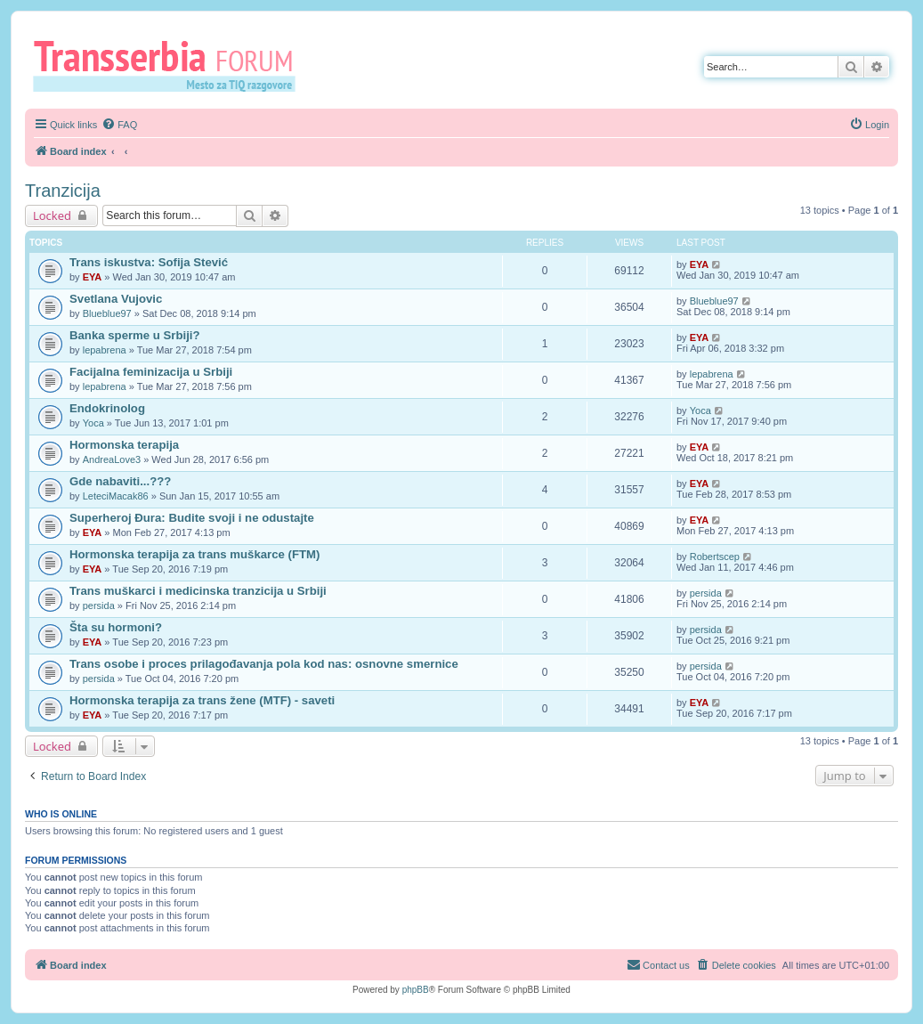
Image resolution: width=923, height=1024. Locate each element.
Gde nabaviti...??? (120, 481)
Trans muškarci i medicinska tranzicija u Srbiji (198, 590)
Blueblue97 (107, 313)
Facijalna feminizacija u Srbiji (150, 371)
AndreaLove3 (112, 459)
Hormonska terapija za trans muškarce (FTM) (194, 554)
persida (99, 605)
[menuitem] (119, 124)
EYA (92, 277)
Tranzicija (63, 190)
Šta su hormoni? (115, 627)
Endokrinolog (107, 408)
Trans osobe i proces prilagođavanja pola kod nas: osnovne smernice (263, 663)
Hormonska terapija (124, 444)
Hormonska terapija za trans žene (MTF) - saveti (202, 700)
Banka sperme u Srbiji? (134, 335)
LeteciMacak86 (116, 496)
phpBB (415, 990)
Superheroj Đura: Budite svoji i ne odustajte (191, 517)
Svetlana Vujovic (115, 298)
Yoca (93, 423)
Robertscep (715, 556)
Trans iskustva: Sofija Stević (148, 262)
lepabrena (104, 350)
